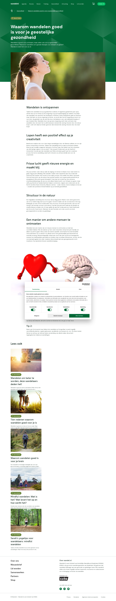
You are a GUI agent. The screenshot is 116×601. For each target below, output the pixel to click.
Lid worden (16, 569)
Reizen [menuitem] (39, 4)
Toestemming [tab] (35, 289)
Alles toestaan (79, 315)
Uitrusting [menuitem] (65, 4)
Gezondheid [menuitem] (55, 4)
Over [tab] (80, 289)
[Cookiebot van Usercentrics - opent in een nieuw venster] (83, 284)
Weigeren (36, 315)
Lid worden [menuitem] (80, 4)
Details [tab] (58, 289)
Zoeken (101, 4)
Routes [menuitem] (31, 4)
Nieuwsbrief (16, 565)
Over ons (15, 561)
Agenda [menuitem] (24, 4)
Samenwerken (17, 572)
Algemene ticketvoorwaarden (90, 597)
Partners (14, 576)
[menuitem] (15, 3)
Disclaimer (76, 597)
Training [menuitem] (46, 4)
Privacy (69, 597)
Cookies (103, 597)
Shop (13, 580)
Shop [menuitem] (72, 4)
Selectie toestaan (58, 315)
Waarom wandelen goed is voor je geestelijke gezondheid (45, 11)
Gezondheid (20, 11)
